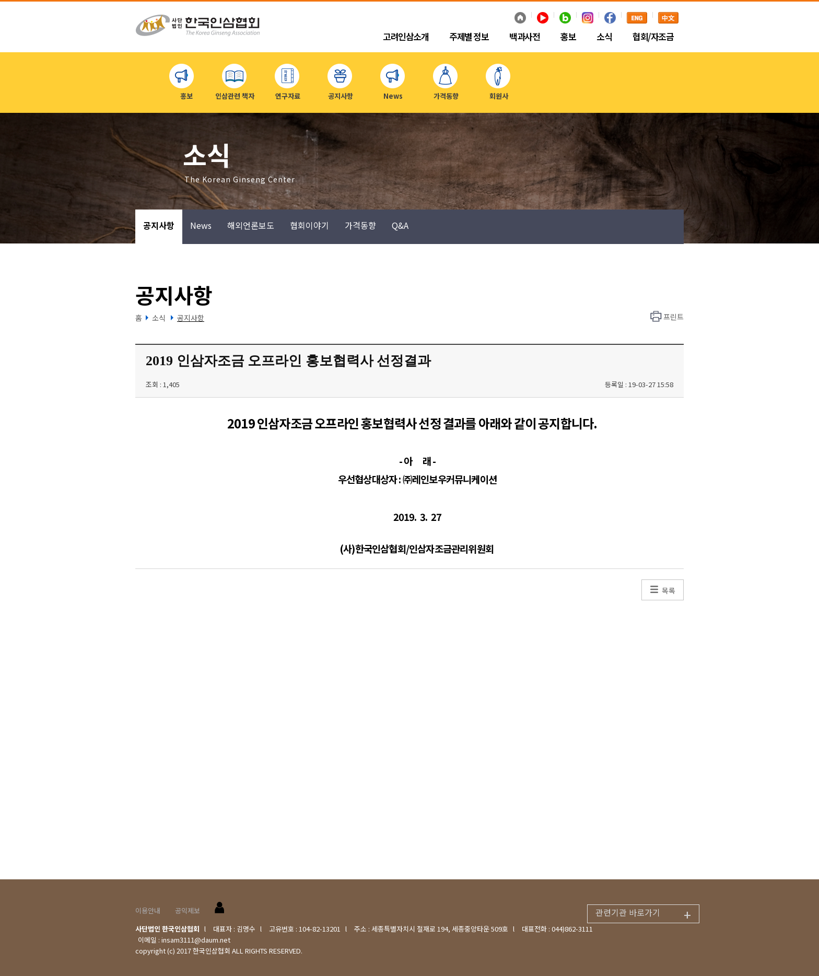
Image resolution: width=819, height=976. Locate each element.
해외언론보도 (250, 225)
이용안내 (147, 910)
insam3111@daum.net (195, 940)
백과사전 (524, 37)
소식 (604, 37)
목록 (668, 590)
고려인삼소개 (405, 37)
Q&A (400, 225)
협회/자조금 (653, 37)
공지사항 (158, 225)
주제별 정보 (468, 37)
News (201, 225)
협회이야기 (309, 225)
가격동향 (360, 225)
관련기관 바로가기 (647, 914)
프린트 (673, 316)
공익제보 (187, 910)
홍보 (568, 37)
